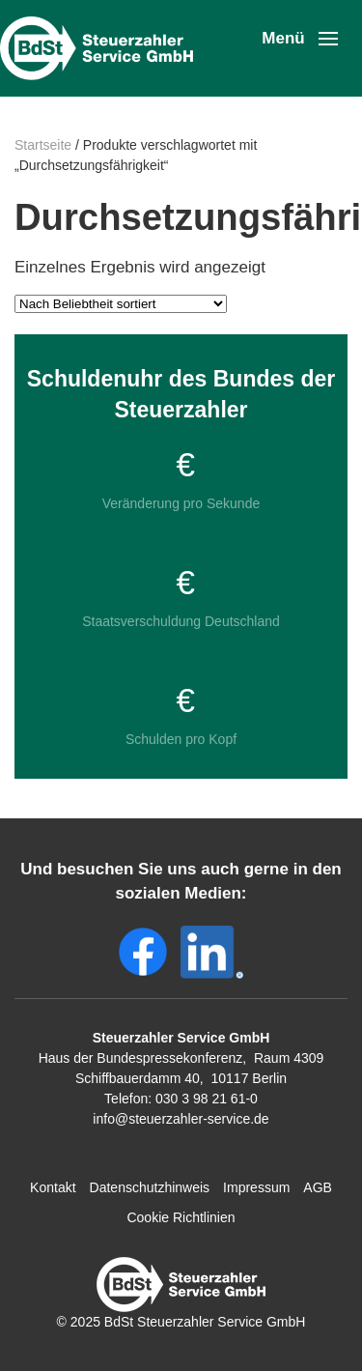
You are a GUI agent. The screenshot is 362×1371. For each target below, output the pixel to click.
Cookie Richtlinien (180, 1217)
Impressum (256, 1187)
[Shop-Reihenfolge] (120, 304)
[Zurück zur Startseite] (101, 48)
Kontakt (52, 1187)
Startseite (42, 145)
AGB (317, 1187)
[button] (300, 38)
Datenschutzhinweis (150, 1187)
